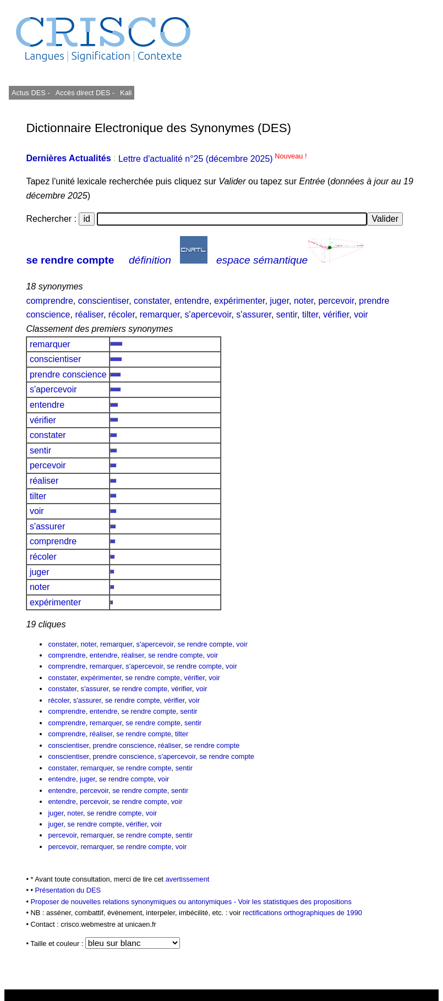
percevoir (336, 300)
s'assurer (253, 314)
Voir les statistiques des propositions (295, 902)
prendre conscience (68, 374)
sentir (286, 314)
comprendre (49, 300)
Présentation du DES (68, 890)
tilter (310, 314)
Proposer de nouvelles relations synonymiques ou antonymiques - (134, 902)
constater (151, 300)
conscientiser (103, 300)
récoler (121, 314)
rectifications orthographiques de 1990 (302, 913)
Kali (126, 93)
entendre (191, 300)
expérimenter (239, 300)
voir (361, 314)
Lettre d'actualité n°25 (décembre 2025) (212, 158)
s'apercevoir (208, 314)
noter (304, 300)
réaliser (89, 314)
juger (279, 300)
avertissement (188, 879)
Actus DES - (31, 93)
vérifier (336, 314)
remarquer (160, 314)
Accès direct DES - (85, 93)
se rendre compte (70, 260)
